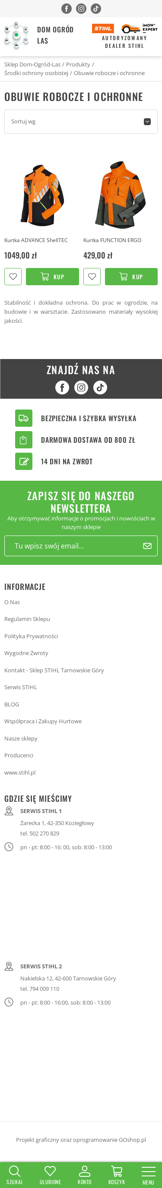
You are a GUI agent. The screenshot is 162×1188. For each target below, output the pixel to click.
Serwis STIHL (20, 687)
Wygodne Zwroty (26, 653)
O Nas (12, 602)
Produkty (78, 64)
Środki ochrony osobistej (36, 73)
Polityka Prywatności (31, 636)
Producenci (18, 755)
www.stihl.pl (19, 772)
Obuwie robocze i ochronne (109, 73)
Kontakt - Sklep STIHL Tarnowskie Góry (54, 670)
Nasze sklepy (21, 738)
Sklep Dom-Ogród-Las (32, 64)
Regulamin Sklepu (27, 619)
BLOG (11, 704)
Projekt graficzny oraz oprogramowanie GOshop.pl (81, 1140)
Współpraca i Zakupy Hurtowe (43, 721)
